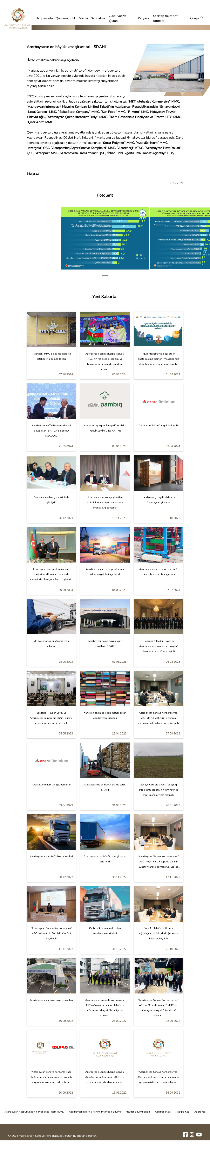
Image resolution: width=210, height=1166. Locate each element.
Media (83, 18)
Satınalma (98, 18)
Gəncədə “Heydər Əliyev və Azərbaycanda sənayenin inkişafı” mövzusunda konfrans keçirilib (158, 646)
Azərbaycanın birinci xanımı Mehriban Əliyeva (95, 1111)
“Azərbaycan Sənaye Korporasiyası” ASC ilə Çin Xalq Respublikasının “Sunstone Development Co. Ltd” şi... (158, 861)
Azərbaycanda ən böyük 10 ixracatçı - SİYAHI (105, 787)
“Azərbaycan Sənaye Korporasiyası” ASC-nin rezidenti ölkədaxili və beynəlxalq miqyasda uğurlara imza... (105, 361)
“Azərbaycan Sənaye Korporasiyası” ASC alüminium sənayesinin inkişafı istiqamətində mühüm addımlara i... (51, 1077)
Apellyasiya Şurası (118, 18)
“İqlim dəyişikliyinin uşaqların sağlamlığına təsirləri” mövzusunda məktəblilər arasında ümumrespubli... (158, 359)
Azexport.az (182, 1111)
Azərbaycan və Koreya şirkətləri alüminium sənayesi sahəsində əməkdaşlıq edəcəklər (105, 502)
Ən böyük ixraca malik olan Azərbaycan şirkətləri (105, 931)
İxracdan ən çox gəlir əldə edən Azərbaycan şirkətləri (158, 500)
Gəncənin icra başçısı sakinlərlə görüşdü (51, 500)
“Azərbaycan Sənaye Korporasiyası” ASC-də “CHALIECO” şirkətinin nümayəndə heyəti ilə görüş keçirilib (158, 718)
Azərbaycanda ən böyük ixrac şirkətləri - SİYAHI (105, 643)
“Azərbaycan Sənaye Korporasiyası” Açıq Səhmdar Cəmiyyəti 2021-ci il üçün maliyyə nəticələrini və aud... (105, 1077)
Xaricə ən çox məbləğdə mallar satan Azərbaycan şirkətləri (105, 715)
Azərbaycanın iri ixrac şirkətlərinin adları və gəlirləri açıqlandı (105, 572)
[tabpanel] (105, 238)
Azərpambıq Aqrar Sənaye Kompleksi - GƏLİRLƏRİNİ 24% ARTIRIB (105, 428)
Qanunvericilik (66, 18)
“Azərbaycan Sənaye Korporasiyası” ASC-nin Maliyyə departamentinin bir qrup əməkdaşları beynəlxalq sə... (158, 1077)
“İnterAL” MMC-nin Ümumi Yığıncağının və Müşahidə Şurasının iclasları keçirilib (158, 933)
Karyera (143, 18)
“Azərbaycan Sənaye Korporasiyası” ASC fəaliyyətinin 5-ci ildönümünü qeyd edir (51, 933)
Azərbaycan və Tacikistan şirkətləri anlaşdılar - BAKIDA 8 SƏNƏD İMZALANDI (51, 431)
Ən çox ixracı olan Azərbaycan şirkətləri (51, 643)
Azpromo (199, 1111)
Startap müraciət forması (165, 18)
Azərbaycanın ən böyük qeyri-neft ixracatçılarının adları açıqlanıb (158, 572)
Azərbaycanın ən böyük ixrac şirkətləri (51, 856)
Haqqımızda (44, 18)
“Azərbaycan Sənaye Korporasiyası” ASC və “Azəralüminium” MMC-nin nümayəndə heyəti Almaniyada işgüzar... (105, 1007)
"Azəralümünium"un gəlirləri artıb (158, 425)
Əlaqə (194, 18)
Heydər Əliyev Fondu (138, 1111)
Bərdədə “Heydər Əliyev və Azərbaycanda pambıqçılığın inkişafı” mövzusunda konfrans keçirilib (51, 718)
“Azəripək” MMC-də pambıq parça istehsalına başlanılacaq (51, 356)
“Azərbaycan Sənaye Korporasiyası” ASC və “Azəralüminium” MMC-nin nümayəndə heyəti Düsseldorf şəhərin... (158, 1007)
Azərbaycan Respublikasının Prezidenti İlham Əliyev (34, 1111)
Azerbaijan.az (163, 1111)
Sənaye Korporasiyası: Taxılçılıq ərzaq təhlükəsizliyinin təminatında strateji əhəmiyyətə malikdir (158, 790)
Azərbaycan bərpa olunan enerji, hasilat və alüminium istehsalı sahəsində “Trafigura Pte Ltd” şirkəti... (51, 574)
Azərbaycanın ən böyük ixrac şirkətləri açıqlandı (104, 859)
